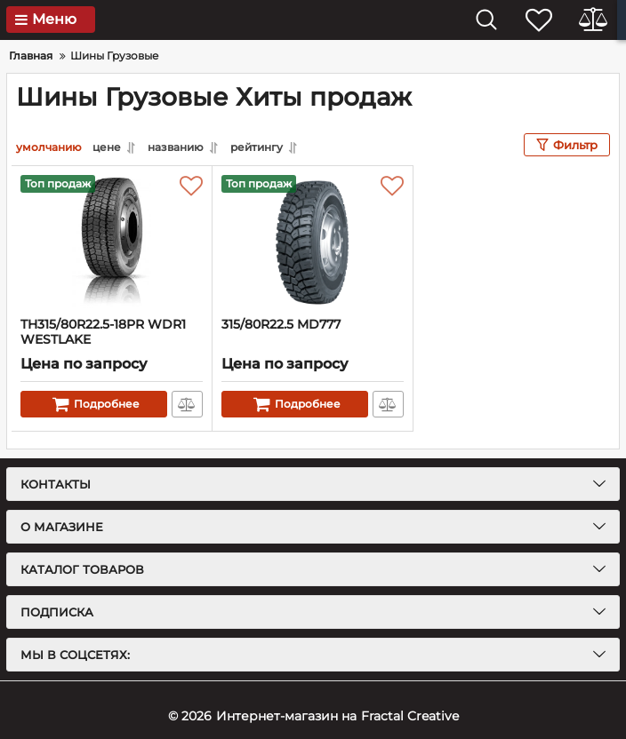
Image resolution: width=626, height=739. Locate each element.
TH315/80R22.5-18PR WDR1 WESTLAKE (103, 332)
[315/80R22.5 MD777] (312, 241)
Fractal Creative (410, 716)
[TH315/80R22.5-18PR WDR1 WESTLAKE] (111, 241)
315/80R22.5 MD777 (281, 324)
